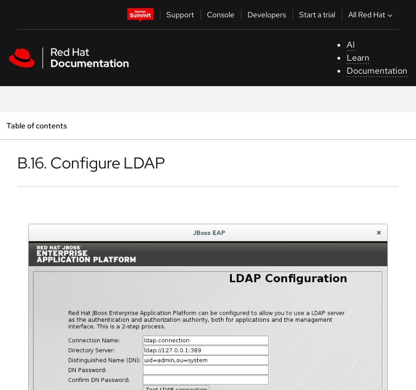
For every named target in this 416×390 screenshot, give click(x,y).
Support (180, 15)
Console (221, 15)
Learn (358, 57)
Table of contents (36, 125)
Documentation (377, 70)
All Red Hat (371, 15)
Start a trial (317, 15)
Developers (267, 15)
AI (351, 44)
